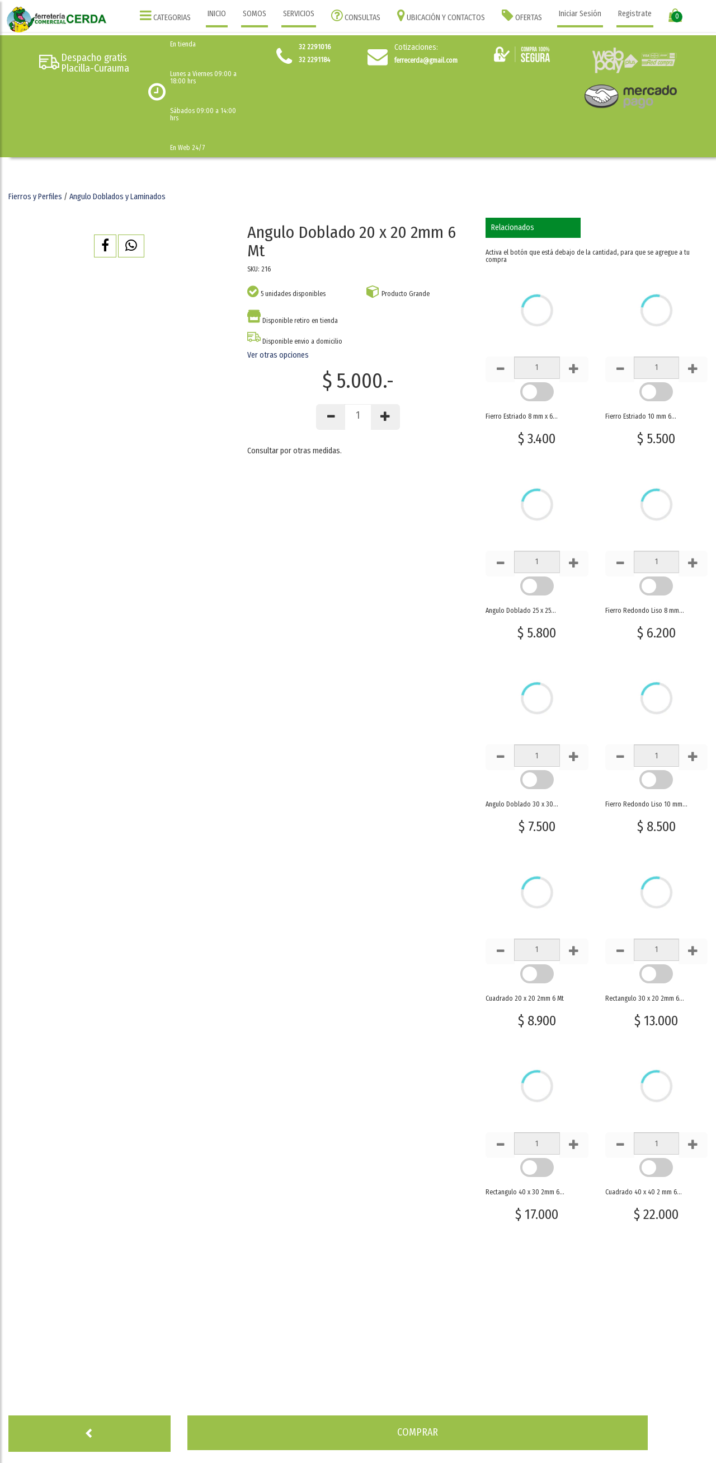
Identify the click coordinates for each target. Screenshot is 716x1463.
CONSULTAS (355, 15)
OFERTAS (522, 15)
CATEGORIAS (165, 15)
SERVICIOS (298, 13)
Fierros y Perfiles (35, 196)
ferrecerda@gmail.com (426, 60)
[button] (105, 246)
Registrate (635, 13)
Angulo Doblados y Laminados (117, 196)
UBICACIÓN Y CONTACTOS (441, 15)
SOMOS (254, 13)
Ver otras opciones (278, 355)
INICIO (217, 13)
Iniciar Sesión (580, 13)
